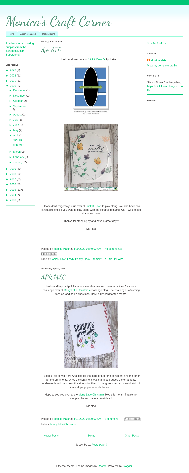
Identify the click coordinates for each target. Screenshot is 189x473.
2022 (13, 75)
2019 (13, 168)
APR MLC (53, 277)
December (19, 90)
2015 (13, 189)
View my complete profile (162, 65)
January (18, 162)
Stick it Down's (96, 59)
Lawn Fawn (67, 259)
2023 (13, 70)
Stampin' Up (98, 259)
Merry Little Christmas (76, 290)
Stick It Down (93, 206)
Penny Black (82, 259)
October (18, 100)
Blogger (127, 466)
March (17, 151)
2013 (13, 200)
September (19, 106)
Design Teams (48, 34)
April (16, 135)
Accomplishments (28, 34)
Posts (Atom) (99, 444)
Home (11, 34)
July (16, 119)
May (16, 130)
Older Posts (132, 435)
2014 (13, 194)
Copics (54, 259)
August (17, 114)
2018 (13, 174)
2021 (13, 80)
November (19, 95)
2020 (13, 86)
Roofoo (102, 466)
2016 (13, 184)
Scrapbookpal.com (157, 43)
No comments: (113, 248)
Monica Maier (159, 60)
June (16, 125)
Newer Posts (51, 435)
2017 (13, 179)
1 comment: (112, 418)
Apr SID (51, 50)
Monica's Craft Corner (58, 21)
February (19, 157)
